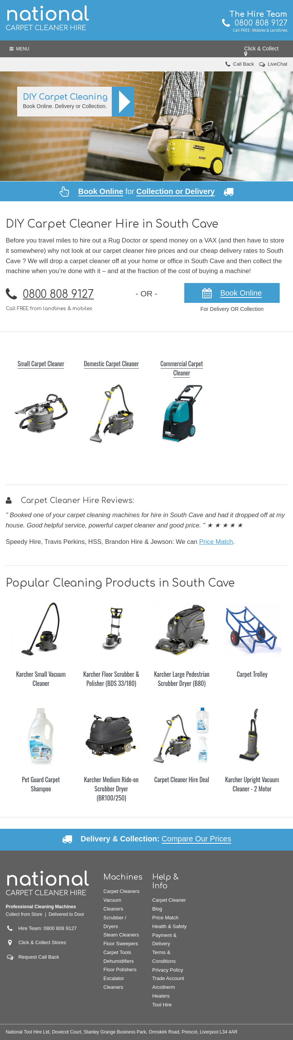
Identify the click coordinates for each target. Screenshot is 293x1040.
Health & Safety (169, 926)
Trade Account (168, 978)
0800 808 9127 (254, 23)
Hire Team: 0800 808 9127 (41, 928)
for (146, 191)
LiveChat (277, 64)
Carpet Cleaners (121, 891)
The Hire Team (258, 14)
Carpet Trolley (252, 674)
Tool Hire (162, 1005)
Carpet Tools (117, 952)
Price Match (216, 541)
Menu (19, 49)
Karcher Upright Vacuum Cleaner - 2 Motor (252, 784)
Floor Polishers (120, 969)
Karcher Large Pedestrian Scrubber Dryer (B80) (181, 679)
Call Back (243, 64)
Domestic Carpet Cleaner (111, 363)
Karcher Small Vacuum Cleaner (41, 679)
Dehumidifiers (118, 961)
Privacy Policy (167, 970)
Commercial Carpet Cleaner (182, 368)
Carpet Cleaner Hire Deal (181, 779)
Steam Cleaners (121, 935)
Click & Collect (263, 51)
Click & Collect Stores (42, 942)
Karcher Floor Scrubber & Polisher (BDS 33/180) (111, 679)
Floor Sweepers (120, 943)
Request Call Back (38, 957)
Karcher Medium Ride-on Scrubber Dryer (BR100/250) (111, 788)
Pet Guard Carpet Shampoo (41, 784)
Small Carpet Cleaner (41, 363)
